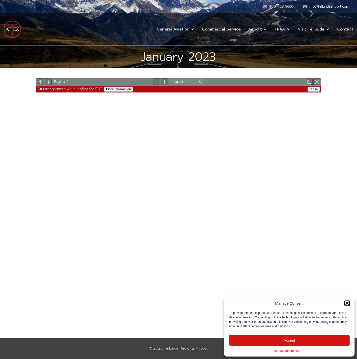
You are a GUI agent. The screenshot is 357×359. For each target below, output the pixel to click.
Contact (345, 29)
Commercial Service (221, 29)
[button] (347, 303)
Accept (289, 340)
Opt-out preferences (287, 351)
